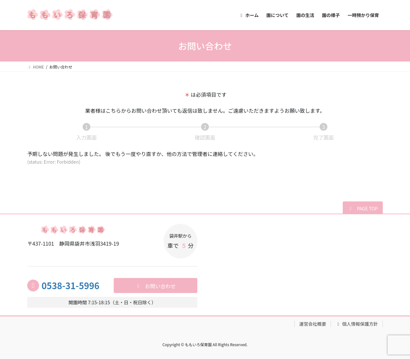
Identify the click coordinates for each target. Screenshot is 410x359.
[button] (363, 208)
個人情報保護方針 (356, 324)
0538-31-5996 (71, 285)
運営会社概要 (312, 324)
